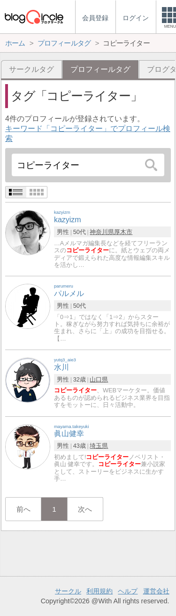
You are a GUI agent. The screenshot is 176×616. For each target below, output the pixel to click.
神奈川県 (102, 231)
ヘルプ (128, 591)
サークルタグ (31, 69)
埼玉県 (99, 445)
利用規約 (99, 591)
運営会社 (156, 591)
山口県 (99, 379)
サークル (68, 591)
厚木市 (123, 231)
